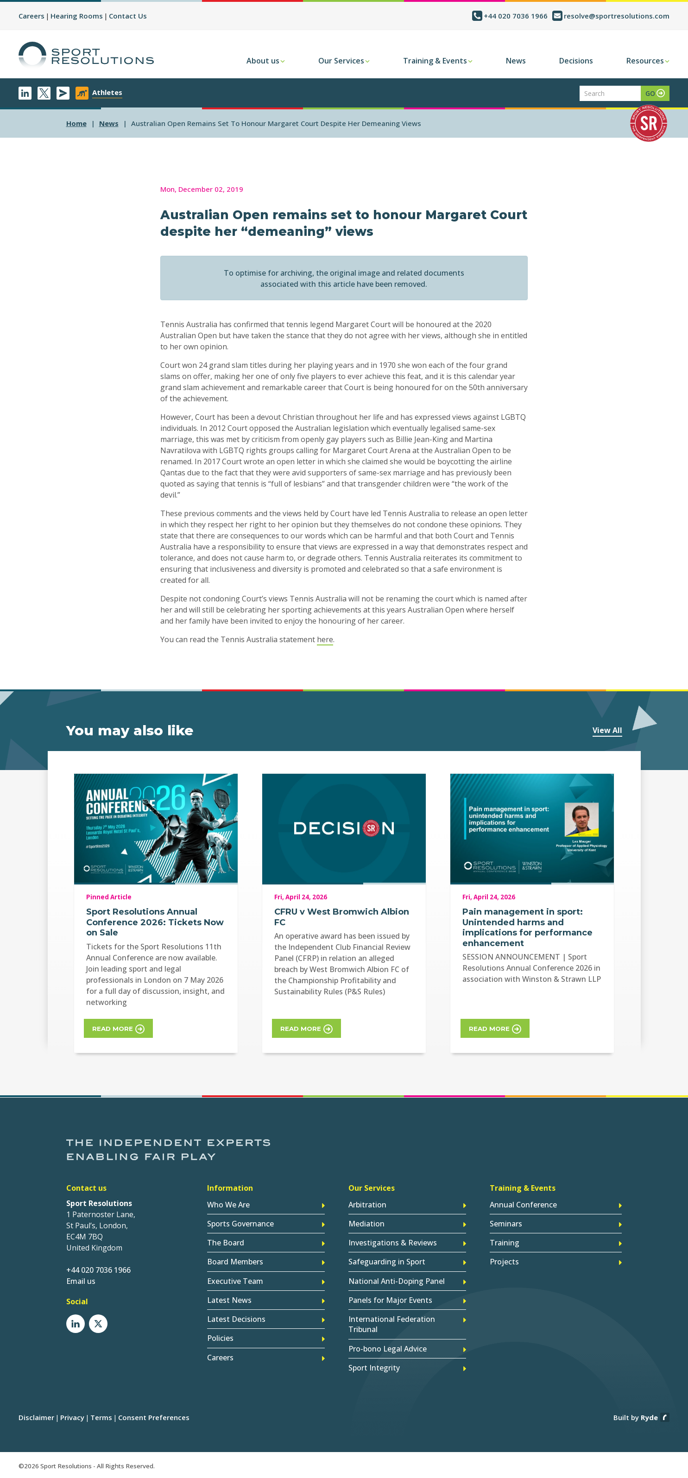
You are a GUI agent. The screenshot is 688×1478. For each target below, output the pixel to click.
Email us (80, 1282)
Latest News (229, 1300)
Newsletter (63, 93)
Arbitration (367, 1205)
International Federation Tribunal (391, 1324)
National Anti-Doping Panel (396, 1281)
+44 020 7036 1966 (516, 15)
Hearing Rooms (76, 15)
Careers (31, 15)
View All (607, 730)
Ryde (649, 1417)
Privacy (72, 1417)
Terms (101, 1417)
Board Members (235, 1262)
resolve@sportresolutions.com (616, 15)
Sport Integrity (374, 1368)
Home (76, 123)
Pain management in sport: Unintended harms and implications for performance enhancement (527, 927)
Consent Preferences (153, 1417)
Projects (504, 1262)
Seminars (506, 1224)
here (325, 639)
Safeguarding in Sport (386, 1262)
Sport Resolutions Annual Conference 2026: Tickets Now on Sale (155, 922)
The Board (225, 1243)
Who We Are (228, 1205)
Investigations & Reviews (392, 1243)
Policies (220, 1338)
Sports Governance (240, 1224)
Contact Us (128, 15)
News (516, 61)
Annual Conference (523, 1205)
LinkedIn (25, 93)
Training (504, 1243)
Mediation (366, 1224)
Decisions (576, 61)
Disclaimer (36, 1417)
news (109, 123)
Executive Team (235, 1281)
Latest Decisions (236, 1319)
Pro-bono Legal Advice (387, 1349)
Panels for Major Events (390, 1300)
